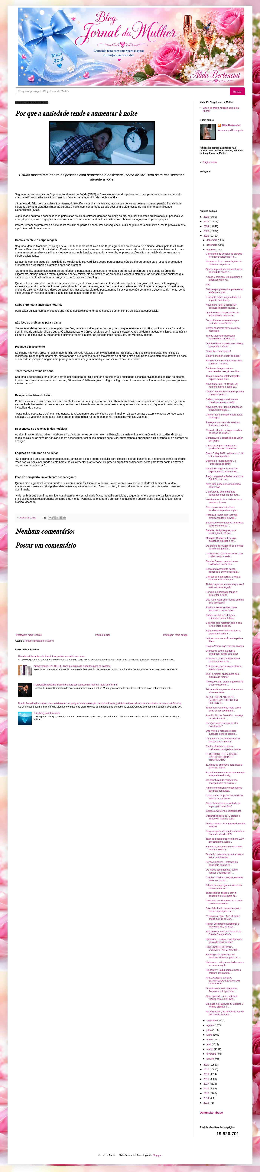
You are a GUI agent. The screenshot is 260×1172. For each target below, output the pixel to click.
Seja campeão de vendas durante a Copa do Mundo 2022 (225, 832)
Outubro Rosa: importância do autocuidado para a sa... (222, 314)
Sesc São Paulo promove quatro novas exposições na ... (223, 910)
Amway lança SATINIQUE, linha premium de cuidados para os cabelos (72, 666)
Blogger (157, 1155)
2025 (206, 221)
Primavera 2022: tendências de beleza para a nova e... (223, 740)
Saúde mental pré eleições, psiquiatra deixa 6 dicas (221, 617)
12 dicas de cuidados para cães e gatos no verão (224, 766)
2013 (206, 1102)
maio (209, 1039)
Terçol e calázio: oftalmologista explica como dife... (222, 377)
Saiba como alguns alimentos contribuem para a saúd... (222, 401)
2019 (206, 1074)
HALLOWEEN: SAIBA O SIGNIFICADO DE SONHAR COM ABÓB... (223, 980)
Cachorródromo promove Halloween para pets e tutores (223, 748)
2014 (206, 1098)
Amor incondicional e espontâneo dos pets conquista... (224, 789)
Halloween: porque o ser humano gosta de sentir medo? (224, 941)
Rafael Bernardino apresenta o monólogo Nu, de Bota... (222, 925)
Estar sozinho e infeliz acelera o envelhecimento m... (223, 632)
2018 (206, 1079)
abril (209, 1044)
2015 (206, 1093)
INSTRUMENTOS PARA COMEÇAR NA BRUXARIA (222, 948)
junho (209, 1034)
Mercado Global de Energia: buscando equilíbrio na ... (221, 539)
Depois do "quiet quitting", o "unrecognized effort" (221, 462)
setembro (211, 1020)
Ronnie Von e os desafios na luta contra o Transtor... (224, 362)
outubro (211, 249)
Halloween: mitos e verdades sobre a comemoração (225, 964)
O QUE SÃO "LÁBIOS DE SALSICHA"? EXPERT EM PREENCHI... (222, 700)
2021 (206, 1064)
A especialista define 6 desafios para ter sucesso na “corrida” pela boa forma (75, 684)
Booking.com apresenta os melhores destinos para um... (223, 956)
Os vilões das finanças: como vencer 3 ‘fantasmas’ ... (222, 871)
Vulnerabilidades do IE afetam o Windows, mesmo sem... (223, 817)
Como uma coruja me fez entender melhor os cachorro (224, 797)
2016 (206, 1088)
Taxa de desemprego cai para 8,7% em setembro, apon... (225, 840)
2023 (206, 231)
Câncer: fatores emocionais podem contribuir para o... (225, 393)
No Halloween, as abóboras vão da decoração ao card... (225, 1013)
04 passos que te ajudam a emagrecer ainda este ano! (222, 652)
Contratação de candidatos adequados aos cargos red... (223, 493)
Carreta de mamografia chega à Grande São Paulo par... (223, 578)
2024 (206, 226)
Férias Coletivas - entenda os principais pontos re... (222, 863)
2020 (206, 1069)
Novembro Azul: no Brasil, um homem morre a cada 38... (222, 385)
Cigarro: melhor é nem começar (223, 355)
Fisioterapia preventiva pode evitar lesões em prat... (224, 291)
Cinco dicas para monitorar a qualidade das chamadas (221, 447)
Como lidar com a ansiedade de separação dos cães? (223, 805)
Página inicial (102, 634)
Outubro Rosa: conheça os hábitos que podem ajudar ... (224, 345)
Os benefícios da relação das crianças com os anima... (221, 781)
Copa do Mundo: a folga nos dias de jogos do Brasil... (224, 432)
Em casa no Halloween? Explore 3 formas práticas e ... (224, 1005)
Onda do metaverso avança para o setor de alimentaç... (224, 856)
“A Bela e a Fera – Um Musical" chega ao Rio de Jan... (223, 917)
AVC (208, 284)
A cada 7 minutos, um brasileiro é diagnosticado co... (224, 278)
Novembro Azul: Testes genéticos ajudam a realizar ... (224, 408)
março (210, 1049)
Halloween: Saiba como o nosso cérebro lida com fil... (223, 971)
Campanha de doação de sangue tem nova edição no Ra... (224, 255)
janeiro (210, 1058)
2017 (206, 1083)
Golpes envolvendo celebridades (223, 810)
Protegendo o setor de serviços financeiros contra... (223, 424)
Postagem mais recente (29, 634)
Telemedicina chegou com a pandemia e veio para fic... (221, 894)
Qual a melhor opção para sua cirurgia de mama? (222, 675)
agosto (210, 1025)
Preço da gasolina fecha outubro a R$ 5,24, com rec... (224, 478)
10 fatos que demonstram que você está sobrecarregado (225, 586)
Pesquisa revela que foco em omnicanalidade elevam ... (221, 516)
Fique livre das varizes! (218, 351)
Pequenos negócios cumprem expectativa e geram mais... (222, 470)
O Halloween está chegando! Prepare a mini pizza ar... (221, 990)
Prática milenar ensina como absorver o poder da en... (221, 609)
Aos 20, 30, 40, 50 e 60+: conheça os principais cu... (224, 717)
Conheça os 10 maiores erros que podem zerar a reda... (224, 555)
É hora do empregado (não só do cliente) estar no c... (224, 887)
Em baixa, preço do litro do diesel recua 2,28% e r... (224, 848)
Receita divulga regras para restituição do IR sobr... (221, 532)
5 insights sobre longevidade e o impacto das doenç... (223, 298)
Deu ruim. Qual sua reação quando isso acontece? (225, 601)
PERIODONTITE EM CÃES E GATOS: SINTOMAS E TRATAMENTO (222, 757)
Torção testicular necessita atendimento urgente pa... (221, 337)
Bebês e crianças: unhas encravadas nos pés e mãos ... (224, 370)
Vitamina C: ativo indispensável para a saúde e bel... (223, 660)
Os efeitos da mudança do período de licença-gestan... (224, 547)
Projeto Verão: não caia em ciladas (225, 646)
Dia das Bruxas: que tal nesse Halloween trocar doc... (222, 563)
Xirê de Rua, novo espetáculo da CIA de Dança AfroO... (223, 933)
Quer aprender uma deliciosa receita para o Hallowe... (221, 998)
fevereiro (211, 1053)
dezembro (212, 240)
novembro (212, 244)
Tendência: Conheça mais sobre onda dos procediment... (223, 709)
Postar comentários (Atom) (39, 640)
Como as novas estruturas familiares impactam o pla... (222, 509)
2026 (206, 216)
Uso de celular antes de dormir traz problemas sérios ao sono (51, 656)
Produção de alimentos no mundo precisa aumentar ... (224, 902)
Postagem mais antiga (175, 634)
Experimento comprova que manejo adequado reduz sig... (225, 774)
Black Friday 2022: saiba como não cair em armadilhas (225, 455)
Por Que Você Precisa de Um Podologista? (222, 725)
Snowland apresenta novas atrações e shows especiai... (222, 570)
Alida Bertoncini (231, 125)
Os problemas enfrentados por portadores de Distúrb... (222, 322)
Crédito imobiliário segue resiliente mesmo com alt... (224, 879)
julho (209, 1030)
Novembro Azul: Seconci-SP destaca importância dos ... (222, 306)
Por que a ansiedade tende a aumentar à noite (221, 593)
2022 (206, 235)
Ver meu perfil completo (231, 130)
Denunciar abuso (211, 1112)
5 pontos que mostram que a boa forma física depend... (224, 624)
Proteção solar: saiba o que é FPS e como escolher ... (224, 683)
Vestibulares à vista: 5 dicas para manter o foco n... (224, 501)
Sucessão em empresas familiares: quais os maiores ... (225, 524)
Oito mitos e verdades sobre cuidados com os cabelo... (221, 732)
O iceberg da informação (47, 713)
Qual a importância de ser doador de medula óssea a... (224, 271)
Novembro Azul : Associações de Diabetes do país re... (223, 263)
